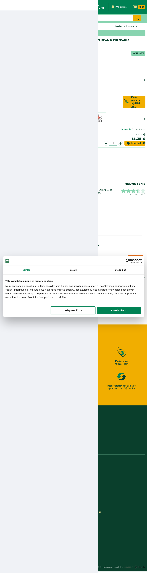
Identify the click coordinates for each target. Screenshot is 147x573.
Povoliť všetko (119, 310)
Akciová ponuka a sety (24, 33)
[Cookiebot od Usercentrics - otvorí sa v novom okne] (128, 261)
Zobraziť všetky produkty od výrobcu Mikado (16, 200)
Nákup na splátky (18, 165)
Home (7, 33)
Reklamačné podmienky (14, 549)
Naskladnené (87, 26)
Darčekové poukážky (12, 529)
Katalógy (6, 495)
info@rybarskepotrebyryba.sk (73, 426)
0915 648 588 (73, 418)
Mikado (14, 46)
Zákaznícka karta (82, 534)
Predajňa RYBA (9, 475)
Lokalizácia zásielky (11, 518)
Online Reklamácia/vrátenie (87, 513)
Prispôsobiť (73, 310)
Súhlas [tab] (27, 270)
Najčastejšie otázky (83, 529)
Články (5, 490)
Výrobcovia (7, 500)
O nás (4, 469)
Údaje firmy (7, 480)
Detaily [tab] (73, 270)
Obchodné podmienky (13, 485)
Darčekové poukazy (125, 26)
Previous (3, 81)
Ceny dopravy (8, 534)
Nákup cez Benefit (83, 524)
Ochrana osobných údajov (14, 544)
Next (144, 81)
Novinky (14, 26)
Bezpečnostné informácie (17, 174)
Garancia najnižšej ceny (13, 524)
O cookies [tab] (120, 270)
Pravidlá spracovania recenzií (16, 539)
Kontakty (6, 513)
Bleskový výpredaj (49, 26)
